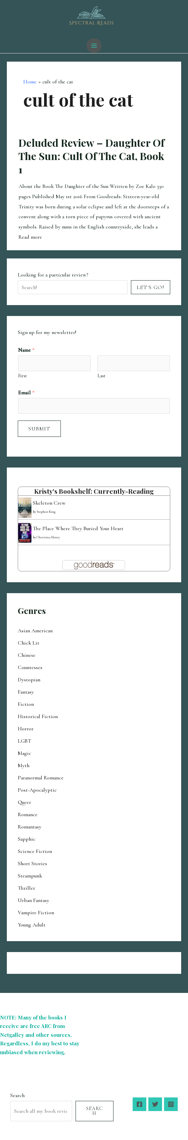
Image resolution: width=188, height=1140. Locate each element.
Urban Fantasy (33, 900)
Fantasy (26, 691)
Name (26, 350)
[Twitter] (155, 1104)
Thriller (26, 888)
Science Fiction (35, 851)
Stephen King (46, 512)
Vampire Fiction (36, 912)
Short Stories (32, 863)
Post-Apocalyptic (37, 790)
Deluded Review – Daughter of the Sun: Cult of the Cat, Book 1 (91, 156)
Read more (30, 237)
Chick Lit (28, 642)
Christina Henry (48, 537)
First (22, 376)
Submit (39, 428)
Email (26, 392)
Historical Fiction (38, 716)
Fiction (26, 704)
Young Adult (31, 924)
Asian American (35, 630)
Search (17, 1095)
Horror (25, 728)
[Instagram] (171, 1104)
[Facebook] (139, 1104)
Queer (24, 802)
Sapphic (27, 839)
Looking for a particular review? (53, 274)
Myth (23, 765)
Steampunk (30, 875)
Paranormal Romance (41, 777)
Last (101, 376)
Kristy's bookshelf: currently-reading (94, 491)
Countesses (30, 667)
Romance (28, 814)
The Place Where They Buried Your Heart (78, 528)
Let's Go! (150, 287)
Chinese (27, 655)
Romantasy (29, 826)
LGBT (24, 741)
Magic (24, 753)
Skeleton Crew (49, 503)
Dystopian (29, 679)
